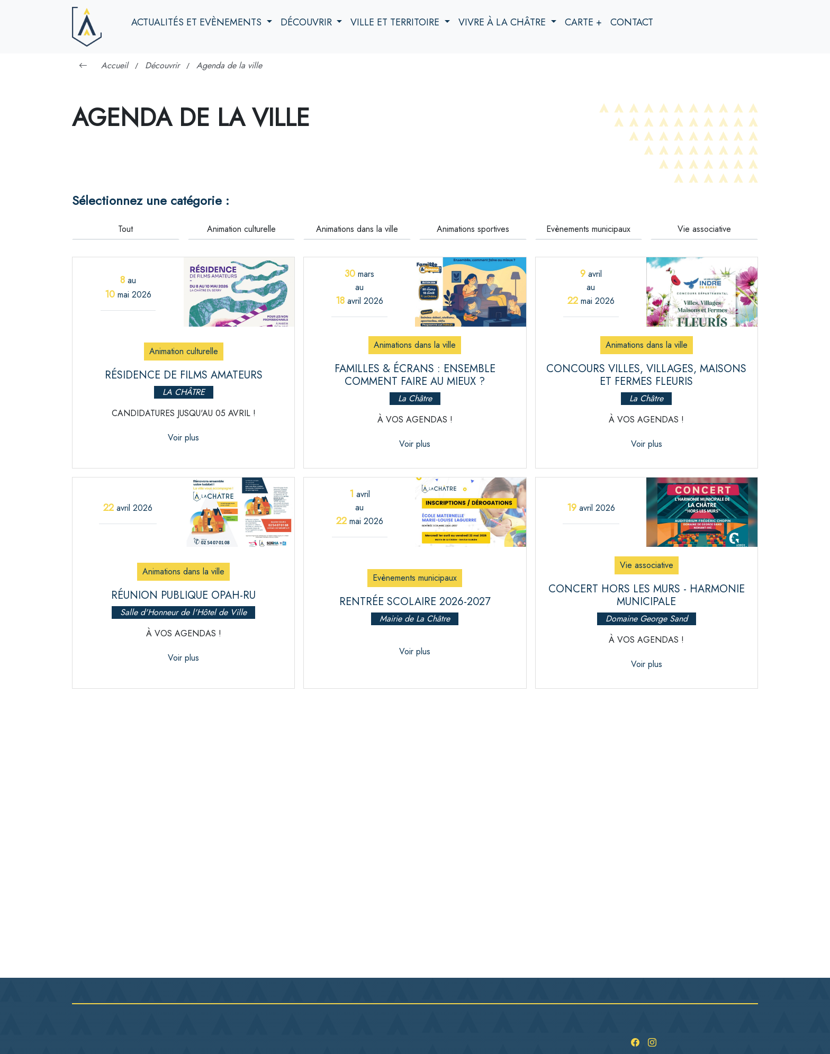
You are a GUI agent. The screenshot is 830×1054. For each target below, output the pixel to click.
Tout (125, 229)
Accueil (114, 65)
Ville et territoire (396, 22)
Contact (631, 22)
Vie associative (704, 229)
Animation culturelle (241, 229)
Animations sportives (473, 229)
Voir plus (183, 437)
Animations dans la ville (357, 229)
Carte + (583, 22)
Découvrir (308, 22)
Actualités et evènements (197, 22)
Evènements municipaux (588, 229)
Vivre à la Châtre (503, 22)
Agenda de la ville (229, 65)
